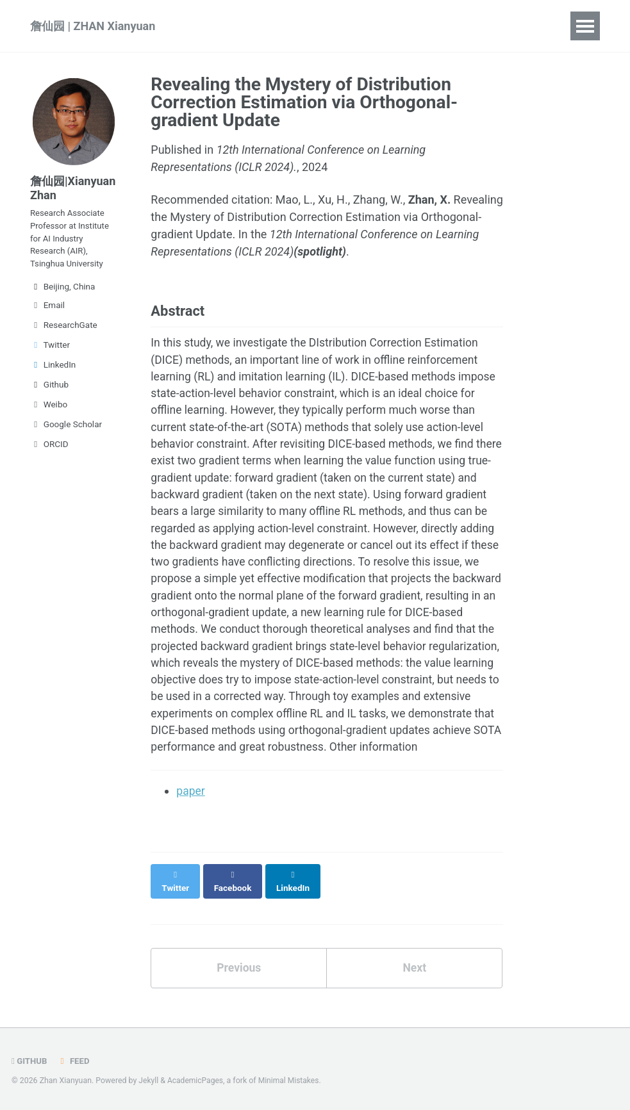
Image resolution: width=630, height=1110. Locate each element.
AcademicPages (196, 1081)
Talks (301, 26)
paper (191, 821)
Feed (74, 1061)
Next (414, 985)
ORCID (49, 450)
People (421, 26)
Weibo (48, 410)
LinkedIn (53, 370)
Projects (359, 26)
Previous (238, 985)
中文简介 (523, 26)
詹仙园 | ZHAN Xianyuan (92, 26)
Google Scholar (66, 430)
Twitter (50, 350)
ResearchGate (63, 330)
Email (47, 311)
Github (49, 390)
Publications (233, 26)
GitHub (30, 1061)
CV (469, 26)
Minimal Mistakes (291, 1081)
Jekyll (148, 1081)
